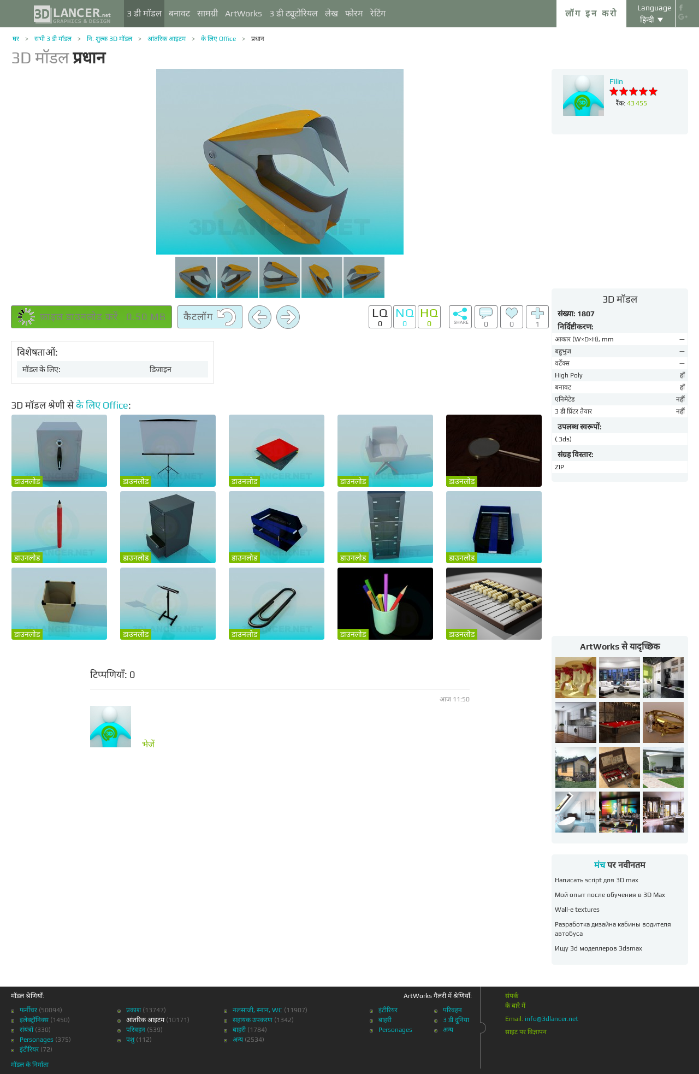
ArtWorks (243, 13)
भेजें (148, 745)
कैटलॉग (209, 317)
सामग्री (207, 13)
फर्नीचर (28, 1010)
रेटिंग (378, 13)
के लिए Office (218, 39)
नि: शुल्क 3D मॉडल (109, 39)
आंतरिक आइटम (166, 39)
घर (16, 39)
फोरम (354, 13)
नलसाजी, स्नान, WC (257, 1010)
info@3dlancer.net (551, 1019)
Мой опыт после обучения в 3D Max (610, 895)
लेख (331, 13)
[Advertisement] (620, 211)
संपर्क (511, 996)
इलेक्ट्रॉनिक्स (34, 1020)
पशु (130, 1039)
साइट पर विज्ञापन (526, 1032)
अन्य (238, 1039)
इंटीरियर (29, 1049)
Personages (37, 1039)
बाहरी (239, 1030)
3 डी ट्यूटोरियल (293, 13)
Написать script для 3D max (596, 880)
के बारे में (515, 1006)
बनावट (179, 13)
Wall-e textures (577, 909)
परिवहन (135, 1030)
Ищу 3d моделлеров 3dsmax (598, 948)
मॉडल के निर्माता (30, 1065)
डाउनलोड (27, 481)
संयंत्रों (26, 1030)
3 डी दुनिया (456, 1020)
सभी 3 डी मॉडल (53, 39)
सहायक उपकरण (253, 1020)
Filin (616, 81)
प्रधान (257, 39)
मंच (599, 865)
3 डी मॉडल (144, 13)
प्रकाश (133, 1010)
